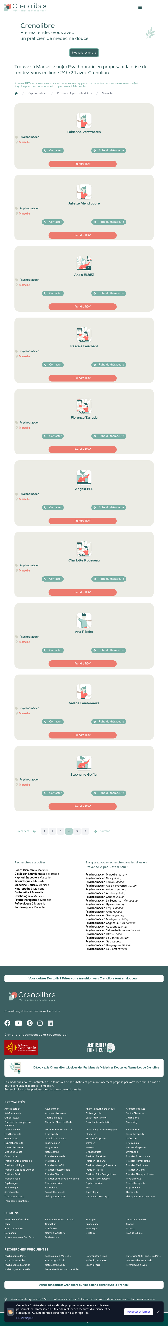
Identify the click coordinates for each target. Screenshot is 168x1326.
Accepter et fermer (138, 1311)
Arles (104, 911)
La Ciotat (106, 949)
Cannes (105, 897)
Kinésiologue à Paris (96, 1260)
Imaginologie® (53, 1143)
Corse (7, 1224)
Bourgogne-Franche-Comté (59, 1219)
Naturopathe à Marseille (139, 1260)
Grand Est (50, 1224)
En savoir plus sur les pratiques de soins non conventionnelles (42, 1089)
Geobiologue (11, 1138)
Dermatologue (12, 1129)
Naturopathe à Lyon (96, 1256)
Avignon (106, 889)
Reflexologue (11, 1187)
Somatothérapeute (55, 1192)
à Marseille (31, 870)
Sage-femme (133, 1187)
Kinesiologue (132, 1143)
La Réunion (51, 1228)
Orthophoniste (93, 1152)
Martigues (107, 919)
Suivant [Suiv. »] (101, 831)
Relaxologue (51, 1187)
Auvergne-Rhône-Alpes (17, 1219)
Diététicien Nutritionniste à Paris (143, 1256)
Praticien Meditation (137, 1165)
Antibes (105, 893)
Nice (103, 878)
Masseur (90, 1147)
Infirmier (90, 1143)
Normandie (10, 1233)
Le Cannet (107, 937)
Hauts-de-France (13, 1228)
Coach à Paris (93, 1265)
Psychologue (11, 1183)
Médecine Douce (13, 1152)
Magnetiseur (52, 1147)
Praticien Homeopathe (138, 1161)
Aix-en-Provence (111, 885)
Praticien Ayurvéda (55, 1156)
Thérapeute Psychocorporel (140, 1196)
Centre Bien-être (135, 1113)
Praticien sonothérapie (98, 1178)
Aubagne (106, 926)
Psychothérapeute (135, 1183)
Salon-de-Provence (112, 930)
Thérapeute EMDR (55, 1196)
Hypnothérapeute (13, 1143)
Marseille (107, 93)
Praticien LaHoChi (54, 1165)
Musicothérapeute (136, 1147)
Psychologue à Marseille (17, 1265)
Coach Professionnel (96, 1117)
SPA (88, 1187)
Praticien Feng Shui (96, 1161)
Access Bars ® (12, 1109)
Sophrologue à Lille (14, 1260)
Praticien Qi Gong (135, 1170)
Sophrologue (92, 1192)
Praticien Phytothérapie (57, 1170)
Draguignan (108, 945)
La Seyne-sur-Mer (112, 900)
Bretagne (91, 1219)
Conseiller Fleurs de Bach (58, 1122)
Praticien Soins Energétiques (101, 1174)
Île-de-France (52, 1237)
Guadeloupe (92, 1224)
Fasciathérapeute (135, 1134)
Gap (103, 941)
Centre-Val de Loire (136, 1219)
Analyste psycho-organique (100, 1109)
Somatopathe (11, 1192)
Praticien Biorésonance (138, 1156)
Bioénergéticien (94, 1113)
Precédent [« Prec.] (27, 831)
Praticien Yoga (12, 1178)
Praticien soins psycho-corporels (62, 1178)
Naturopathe (52, 1152)
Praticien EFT (52, 1161)
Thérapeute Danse (14, 1196)
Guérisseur (131, 1138)
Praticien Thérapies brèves (140, 1174)
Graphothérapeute (96, 1138)
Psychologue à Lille (55, 1260)
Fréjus (104, 908)
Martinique (91, 1228)
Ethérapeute (52, 1134)
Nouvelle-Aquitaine (55, 1233)
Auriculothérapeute (55, 1113)
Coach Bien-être (53, 1117)
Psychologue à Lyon (136, 1265)
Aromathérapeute (135, 1109)
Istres (104, 934)
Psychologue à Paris (15, 1256)
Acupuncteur (52, 1109)
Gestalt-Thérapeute (55, 1138)
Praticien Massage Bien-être (101, 1165)
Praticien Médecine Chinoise (19, 1170)
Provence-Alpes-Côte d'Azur (74, 93)
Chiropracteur (11, 1117)
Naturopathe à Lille (55, 1265)
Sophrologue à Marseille (58, 1256)
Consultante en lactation (98, 1122)
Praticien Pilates (94, 1170)
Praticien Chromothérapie (18, 1161)
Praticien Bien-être (96, 1156)
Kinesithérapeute (13, 1147)
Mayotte (130, 1228)
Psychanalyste (133, 1178)
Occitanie (91, 1233)
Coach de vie (132, 1117)
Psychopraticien (37, 93)
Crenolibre (11, 1011)
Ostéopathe (10, 1156)
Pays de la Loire (134, 1233)
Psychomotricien (53, 1183)
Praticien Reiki (12, 1174)
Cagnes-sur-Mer (111, 923)
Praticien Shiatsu (54, 1174)
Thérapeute (132, 1192)
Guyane (130, 1224)
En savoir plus (25, 1318)
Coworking (131, 1122)
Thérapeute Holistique (97, 1196)
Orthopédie (132, 1152)
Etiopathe (91, 1134)
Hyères (105, 904)
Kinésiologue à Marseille (17, 1269)
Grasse (105, 915)
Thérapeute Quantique (16, 1201)
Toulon (105, 882)
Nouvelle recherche (84, 52)
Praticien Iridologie (14, 1165)
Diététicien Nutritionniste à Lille (62, 1269)
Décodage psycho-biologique (101, 1129)
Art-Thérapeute (12, 1113)
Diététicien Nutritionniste (58, 1129)
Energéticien (132, 1129)
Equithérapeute (12, 1134)
